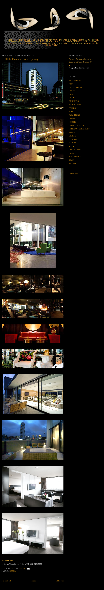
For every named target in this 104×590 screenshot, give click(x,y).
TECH (71, 160)
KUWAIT (73, 132)
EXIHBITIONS (75, 104)
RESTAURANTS (76, 150)
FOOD (71, 111)
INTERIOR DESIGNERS (79, 129)
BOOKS (72, 91)
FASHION (73, 108)
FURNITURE (74, 115)
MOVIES (72, 143)
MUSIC (72, 146)
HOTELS (13, 571)
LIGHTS (72, 136)
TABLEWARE (75, 156)
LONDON (73, 139)
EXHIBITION (74, 101)
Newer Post (6, 581)
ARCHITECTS (75, 80)
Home (33, 581)
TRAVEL (72, 163)
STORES (72, 153)
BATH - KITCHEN (76, 87)
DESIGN (72, 98)
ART (71, 84)
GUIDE (72, 118)
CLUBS (72, 94)
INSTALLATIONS (76, 125)
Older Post (60, 581)
